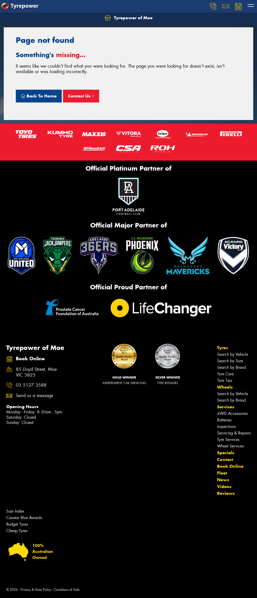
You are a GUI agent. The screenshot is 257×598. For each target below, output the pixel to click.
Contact (225, 459)
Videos (224, 486)
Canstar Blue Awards (24, 517)
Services (225, 407)
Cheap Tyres (16, 530)
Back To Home (39, 96)
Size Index (15, 511)
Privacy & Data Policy (36, 589)
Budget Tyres (17, 524)
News (223, 480)
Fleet (222, 473)
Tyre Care (225, 374)
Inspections (226, 426)
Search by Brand (231, 367)
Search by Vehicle (232, 354)
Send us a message (34, 396)
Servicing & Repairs (234, 433)
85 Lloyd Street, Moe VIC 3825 (36, 372)
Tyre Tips (224, 380)
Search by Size (230, 361)
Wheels (225, 387)
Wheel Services (230, 446)
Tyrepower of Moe (129, 18)
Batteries (224, 420)
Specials (225, 452)
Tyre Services (228, 439)
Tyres (222, 347)
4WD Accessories (232, 413)
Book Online (230, 466)
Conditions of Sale (67, 589)
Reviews (226, 493)
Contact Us (81, 96)
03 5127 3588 (31, 385)
